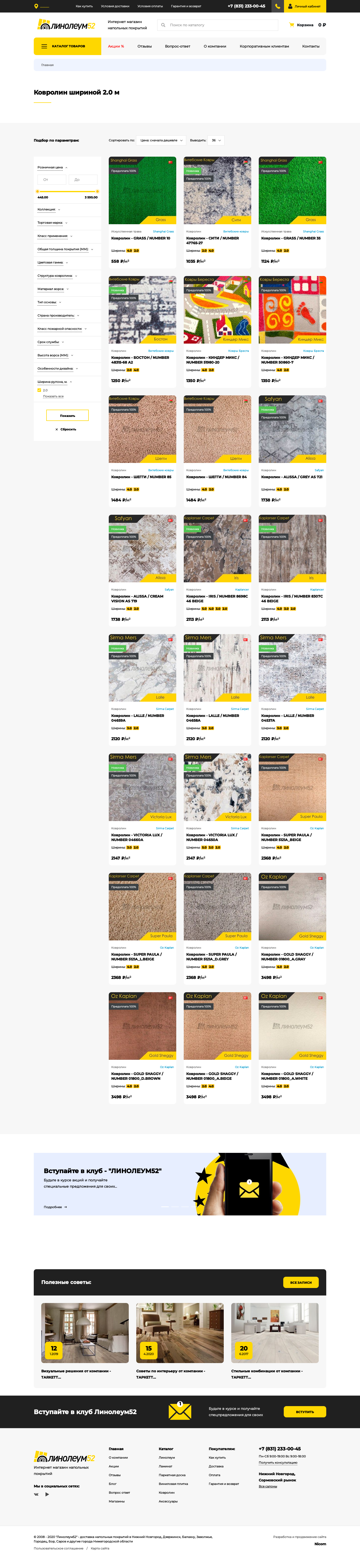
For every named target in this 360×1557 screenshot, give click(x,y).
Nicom (320, 1544)
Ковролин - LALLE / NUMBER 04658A (212, 718)
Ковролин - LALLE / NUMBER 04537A (287, 718)
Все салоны (268, 1486)
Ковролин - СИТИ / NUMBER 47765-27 (212, 240)
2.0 (45, 390)
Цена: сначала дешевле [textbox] (158, 140)
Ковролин (166, 1492)
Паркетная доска (172, 1475)
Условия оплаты (150, 6)
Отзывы (114, 1475)
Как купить (84, 6)
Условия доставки (115, 6)
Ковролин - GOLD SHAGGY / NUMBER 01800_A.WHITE (287, 1076)
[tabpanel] (180, 1184)
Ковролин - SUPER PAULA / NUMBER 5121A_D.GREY (211, 956)
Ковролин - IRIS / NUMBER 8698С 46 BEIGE (217, 598)
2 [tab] (175, 1206)
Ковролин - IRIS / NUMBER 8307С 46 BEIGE (292, 598)
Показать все (53, 396)
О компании (118, 1457)
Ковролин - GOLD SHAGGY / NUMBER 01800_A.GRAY (287, 956)
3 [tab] (185, 1206)
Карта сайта (100, 1548)
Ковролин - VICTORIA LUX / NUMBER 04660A (136, 837)
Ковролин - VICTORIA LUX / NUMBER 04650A (211, 837)
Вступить (305, 1412)
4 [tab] (195, 1206)
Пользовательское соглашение (58, 1548)
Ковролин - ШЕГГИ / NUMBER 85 (141, 477)
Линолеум (167, 1457)
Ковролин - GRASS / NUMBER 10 (140, 238)
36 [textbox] (214, 140)
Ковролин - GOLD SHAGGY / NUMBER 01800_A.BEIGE (212, 1076)
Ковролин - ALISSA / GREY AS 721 (291, 477)
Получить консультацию (278, 1462)
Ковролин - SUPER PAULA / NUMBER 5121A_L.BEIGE (136, 956)
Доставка (216, 1466)
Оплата (214, 1475)
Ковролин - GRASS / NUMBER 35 (290, 238)
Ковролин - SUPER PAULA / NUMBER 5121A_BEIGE (286, 837)
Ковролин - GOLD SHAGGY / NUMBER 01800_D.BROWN (137, 1076)
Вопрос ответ (119, 1492)
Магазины (116, 1501)
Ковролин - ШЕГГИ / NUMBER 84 (216, 477)
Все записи (301, 1282)
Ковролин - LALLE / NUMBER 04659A (137, 718)
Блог (112, 1484)
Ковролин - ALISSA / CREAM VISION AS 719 (137, 598)
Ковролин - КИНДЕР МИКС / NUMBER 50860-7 (287, 360)
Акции (114, 1466)
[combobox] (161, 140)
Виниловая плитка (173, 1484)
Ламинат (165, 1466)
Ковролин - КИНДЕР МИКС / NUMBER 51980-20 (212, 360)
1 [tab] (165, 1206)
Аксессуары (168, 1501)
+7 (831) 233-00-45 (246, 6)
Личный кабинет (307, 6)
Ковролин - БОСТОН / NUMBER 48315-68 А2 (140, 360)
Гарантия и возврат (186, 6)
